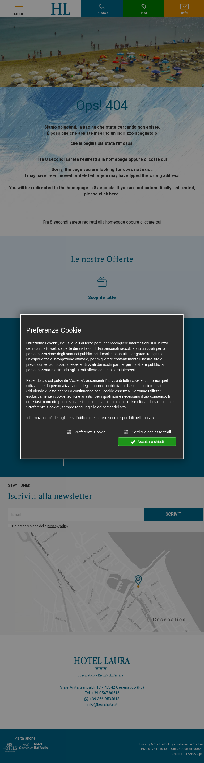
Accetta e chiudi (147, 442)
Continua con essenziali (147, 432)
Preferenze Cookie (86, 432)
